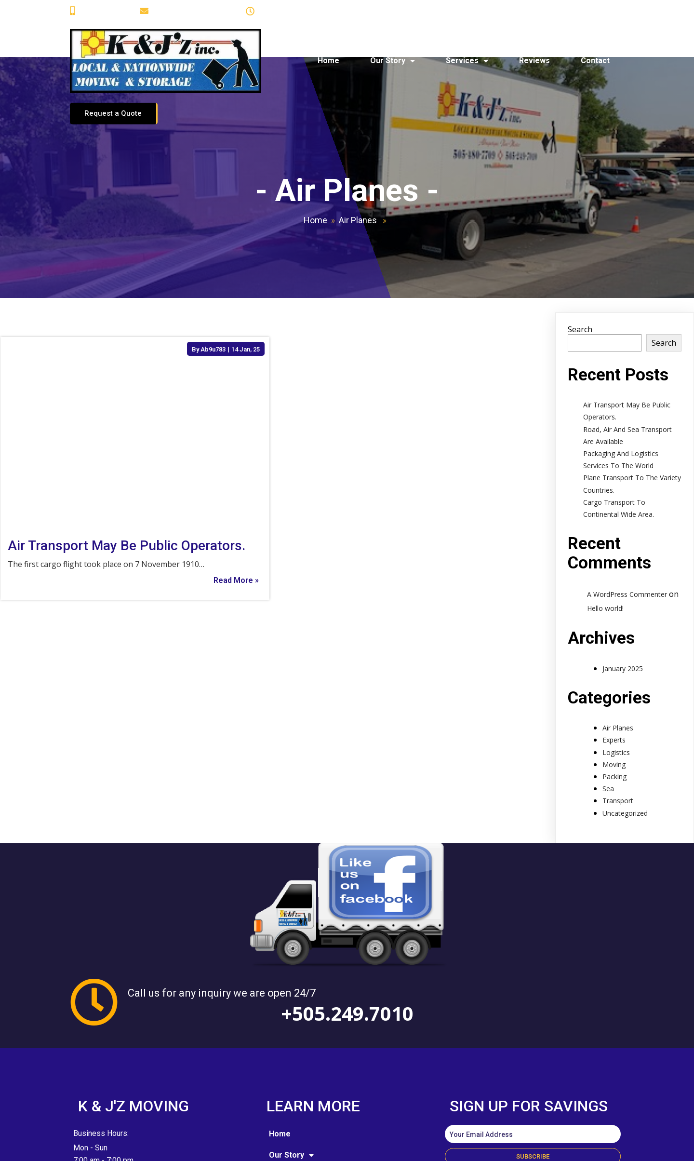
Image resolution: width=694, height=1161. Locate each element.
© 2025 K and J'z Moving (141, 1145)
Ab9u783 (213, 293)
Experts (614, 683)
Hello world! (605, 551)
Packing (614, 720)
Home (315, 164)
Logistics (616, 696)
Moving (614, 708)
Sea (608, 732)
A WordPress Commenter (627, 538)
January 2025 (622, 612)
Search (580, 273)
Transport (617, 744)
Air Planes (358, 164)
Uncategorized (625, 756)
